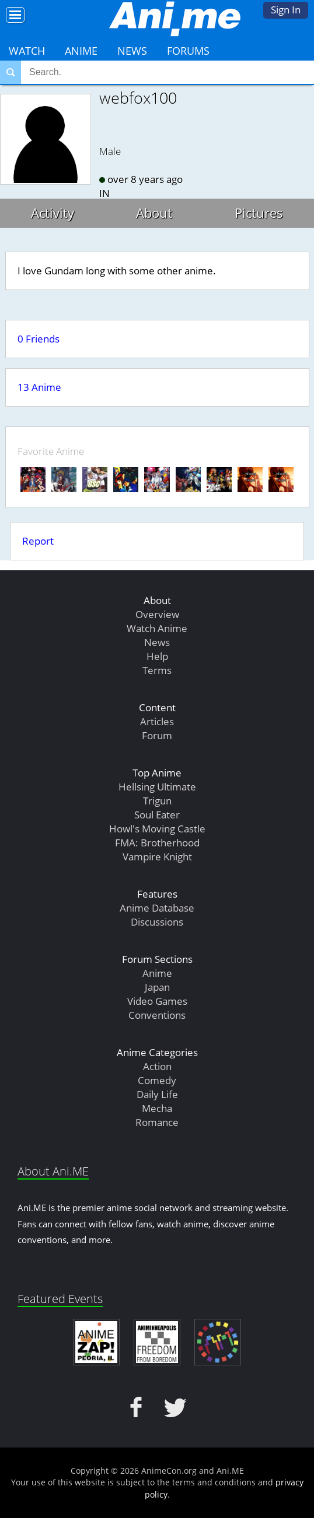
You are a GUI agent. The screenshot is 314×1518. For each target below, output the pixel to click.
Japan (157, 987)
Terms (157, 670)
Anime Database (157, 908)
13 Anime (39, 387)
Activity (52, 212)
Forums (188, 51)
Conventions (157, 1015)
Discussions (157, 922)
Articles (157, 721)
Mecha (157, 1108)
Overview (157, 614)
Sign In (286, 9)
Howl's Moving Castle (157, 828)
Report (38, 541)
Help (157, 656)
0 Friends (39, 338)
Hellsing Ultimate (157, 786)
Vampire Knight (157, 856)
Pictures (259, 212)
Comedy (157, 1080)
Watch (27, 51)
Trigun (157, 800)
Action (157, 1066)
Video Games (157, 1001)
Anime (81, 51)
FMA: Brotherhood (157, 842)
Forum (157, 735)
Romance (157, 1122)
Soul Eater (157, 814)
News (132, 51)
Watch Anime (157, 628)
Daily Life (157, 1094)
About (154, 212)
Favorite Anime (51, 451)
